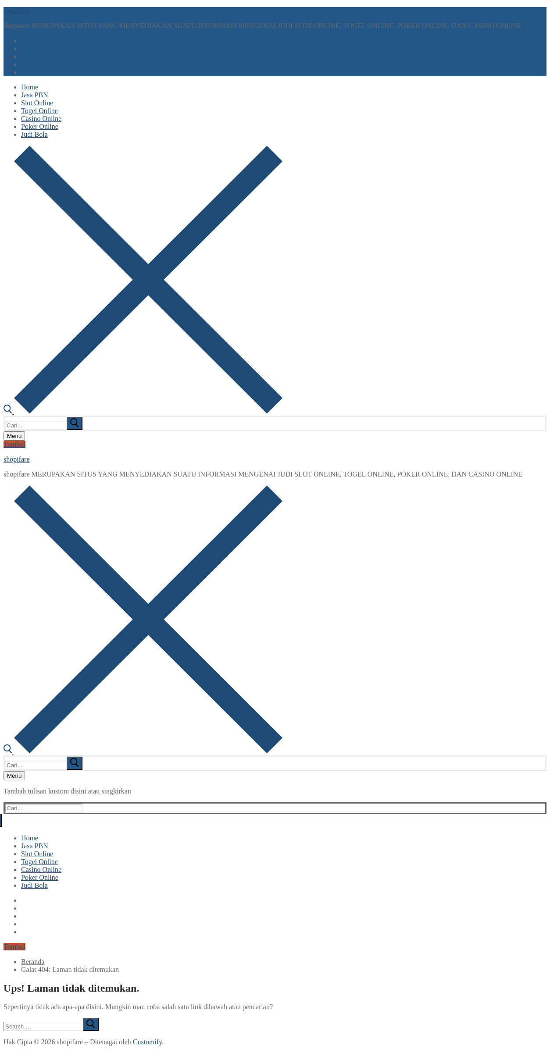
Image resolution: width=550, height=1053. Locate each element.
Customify (147, 1042)
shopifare (17, 10)
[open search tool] (143, 411)
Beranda (32, 961)
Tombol (14, 444)
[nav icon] (14, 436)
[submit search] (74, 423)
